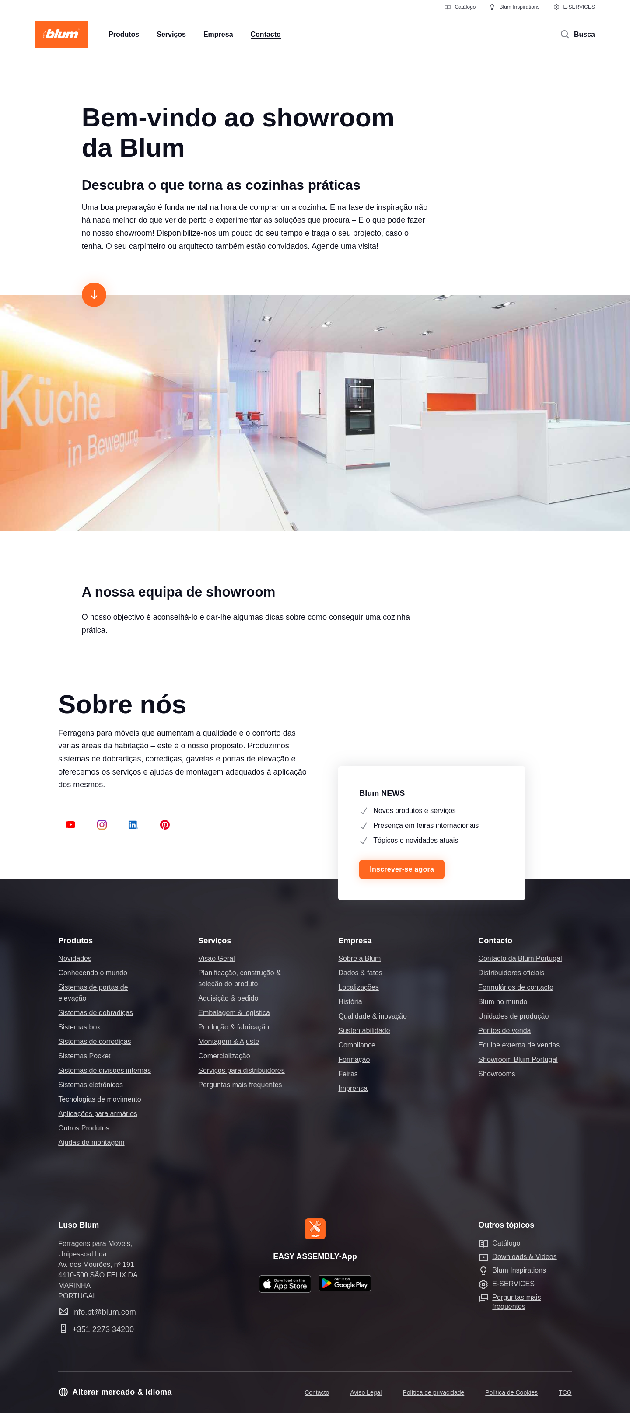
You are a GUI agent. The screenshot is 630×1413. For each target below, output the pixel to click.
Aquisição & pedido (228, 998)
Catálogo (460, 6)
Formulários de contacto (515, 987)
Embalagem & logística (234, 1012)
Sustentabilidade (364, 1030)
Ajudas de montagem (91, 1142)
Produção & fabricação (233, 1027)
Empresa (354, 940)
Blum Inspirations (514, 6)
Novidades (74, 958)
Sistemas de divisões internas (104, 1070)
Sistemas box (79, 1027)
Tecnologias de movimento (99, 1099)
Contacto (495, 940)
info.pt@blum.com (104, 1312)
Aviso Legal (366, 1392)
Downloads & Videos (524, 1256)
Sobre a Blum (359, 958)
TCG (565, 1392)
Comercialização (224, 1056)
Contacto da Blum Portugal (520, 958)
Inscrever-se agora (402, 869)
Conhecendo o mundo (92, 973)
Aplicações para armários (97, 1113)
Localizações (358, 987)
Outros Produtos (83, 1128)
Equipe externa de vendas (519, 1045)
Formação (354, 1059)
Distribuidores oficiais (511, 973)
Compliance (356, 1045)
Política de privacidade (433, 1392)
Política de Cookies (511, 1392)
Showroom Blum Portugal (517, 1059)
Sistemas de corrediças (94, 1041)
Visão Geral (216, 958)
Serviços (214, 940)
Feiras (347, 1074)
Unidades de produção (513, 1016)
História (350, 1001)
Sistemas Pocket (84, 1056)
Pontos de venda (504, 1030)
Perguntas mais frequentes (240, 1085)
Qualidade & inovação (372, 1016)
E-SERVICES (574, 6)
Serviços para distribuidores (241, 1070)
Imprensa (353, 1088)
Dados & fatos (360, 973)
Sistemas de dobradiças (95, 1012)
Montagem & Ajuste (228, 1041)
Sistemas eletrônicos (90, 1085)
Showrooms (496, 1074)
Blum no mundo (502, 1001)
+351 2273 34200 (103, 1329)
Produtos (75, 940)
